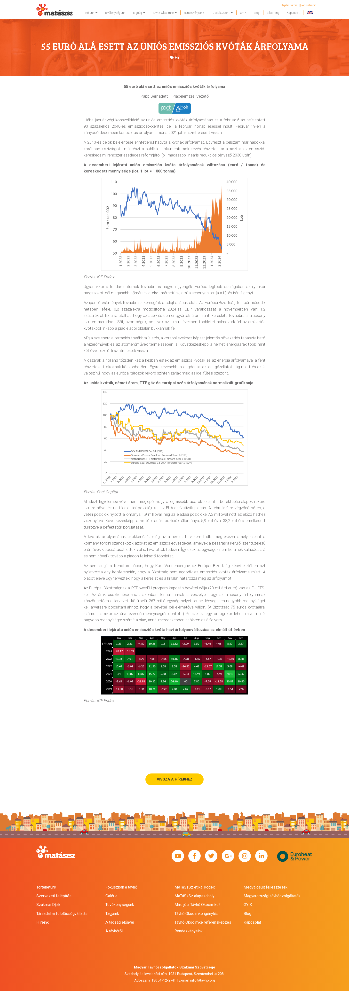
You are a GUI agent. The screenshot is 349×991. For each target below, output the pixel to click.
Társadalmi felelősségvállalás (61, 913)
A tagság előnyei (119, 922)
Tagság (139, 13)
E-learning (273, 13)
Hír (177, 57)
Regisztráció (308, 5)
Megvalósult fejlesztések (265, 887)
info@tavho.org (202, 980)
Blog (257, 13)
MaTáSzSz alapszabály (194, 896)
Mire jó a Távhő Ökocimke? (197, 904)
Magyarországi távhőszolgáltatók (272, 896)
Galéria (111, 896)
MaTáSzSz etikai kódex (194, 887)
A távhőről (114, 931)
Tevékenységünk (115, 13)
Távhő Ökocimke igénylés (196, 913)
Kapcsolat (293, 13)
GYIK (243, 13)
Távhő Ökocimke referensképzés (202, 922)
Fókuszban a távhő (121, 887)
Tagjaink (112, 913)
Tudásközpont (222, 13)
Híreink (42, 922)
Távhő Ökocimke (164, 13)
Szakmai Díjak (48, 904)
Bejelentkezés (289, 5)
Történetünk (46, 887)
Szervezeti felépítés (53, 896)
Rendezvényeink (194, 13)
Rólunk (91, 13)
